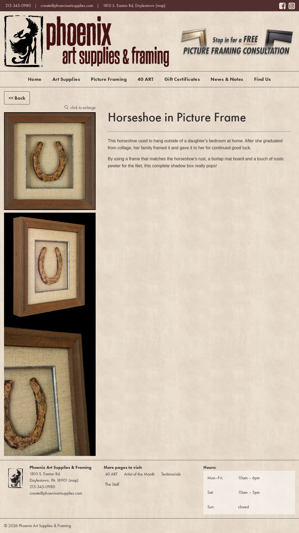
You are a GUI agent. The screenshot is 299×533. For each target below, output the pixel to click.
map (160, 5)
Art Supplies (66, 79)
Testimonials (171, 474)
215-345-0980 (18, 5)
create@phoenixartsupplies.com (67, 5)
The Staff (112, 484)
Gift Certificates (182, 79)
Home (35, 79)
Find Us (262, 79)
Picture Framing (109, 79)
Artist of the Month (139, 474)
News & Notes (227, 79)
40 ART (146, 79)
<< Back (17, 98)
